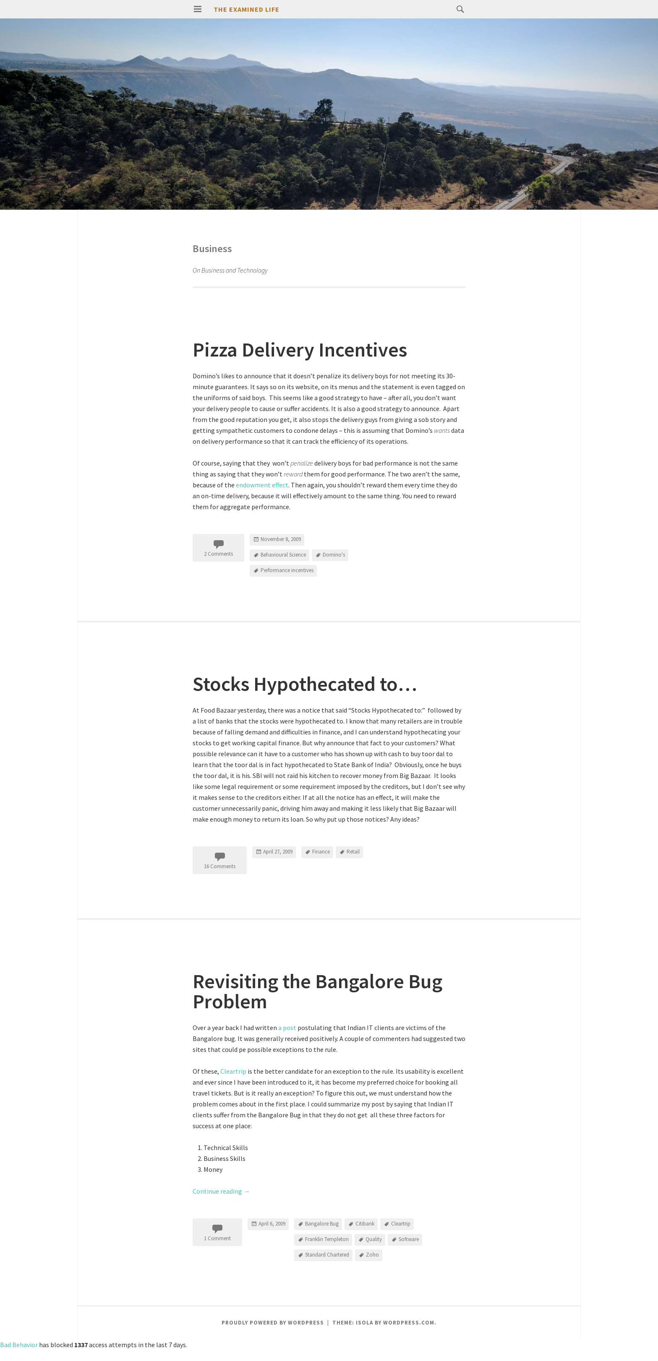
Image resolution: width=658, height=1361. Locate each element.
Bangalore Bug (322, 1223)
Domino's (334, 554)
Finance (321, 851)
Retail (353, 851)
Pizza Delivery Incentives (300, 349)
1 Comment (217, 1238)
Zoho (372, 1254)
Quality (374, 1239)
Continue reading (221, 1191)
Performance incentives (287, 570)
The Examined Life (246, 9)
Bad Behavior (19, 1344)
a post (287, 1027)
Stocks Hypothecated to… (305, 683)
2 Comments (218, 553)
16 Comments (219, 866)
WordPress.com (408, 1322)
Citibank (364, 1223)
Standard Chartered (327, 1254)
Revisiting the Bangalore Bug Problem (317, 991)
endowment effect (262, 485)
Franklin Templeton (327, 1239)
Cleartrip (233, 1071)
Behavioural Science (283, 554)
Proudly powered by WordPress (273, 1322)
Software (409, 1239)
